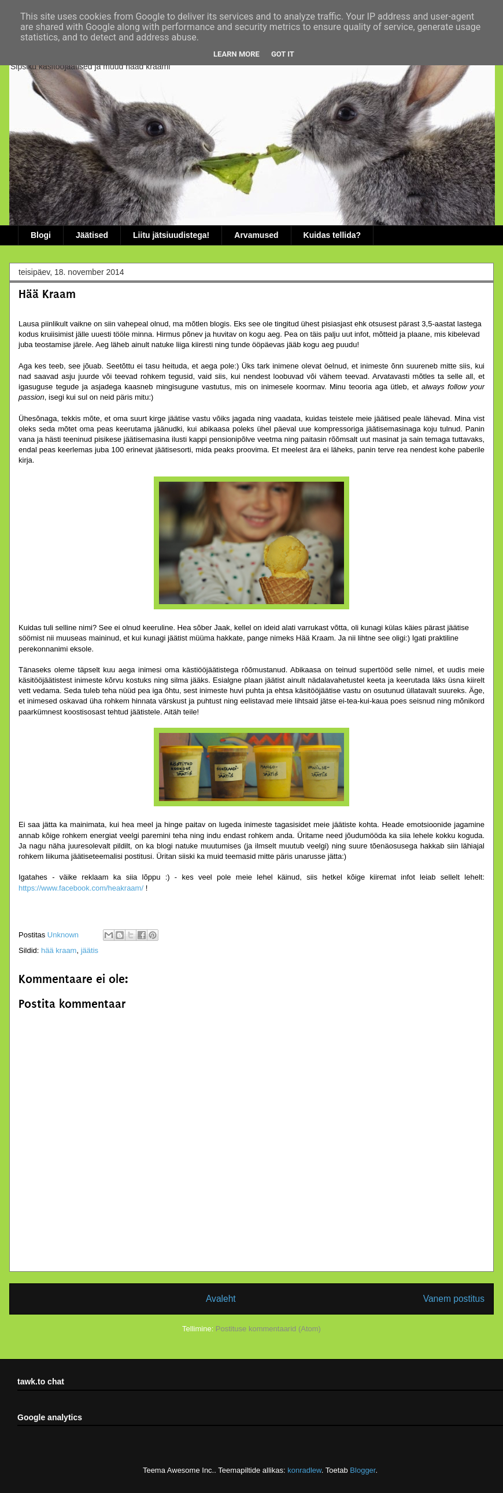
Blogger (362, 1470)
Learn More (236, 54)
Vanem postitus (453, 1299)
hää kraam (58, 950)
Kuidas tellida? (332, 235)
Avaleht (221, 1299)
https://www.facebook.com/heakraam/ (81, 888)
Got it (282, 54)
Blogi (41, 235)
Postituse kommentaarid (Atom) (268, 1328)
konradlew (304, 1470)
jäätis (89, 950)
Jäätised (92, 235)
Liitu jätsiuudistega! (171, 235)
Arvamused (256, 235)
